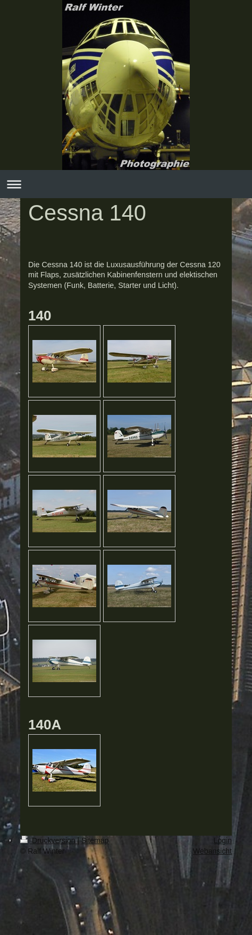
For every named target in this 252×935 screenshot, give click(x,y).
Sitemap (94, 840)
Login (223, 840)
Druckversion (48, 840)
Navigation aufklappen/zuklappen (126, 184)
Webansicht (212, 851)
